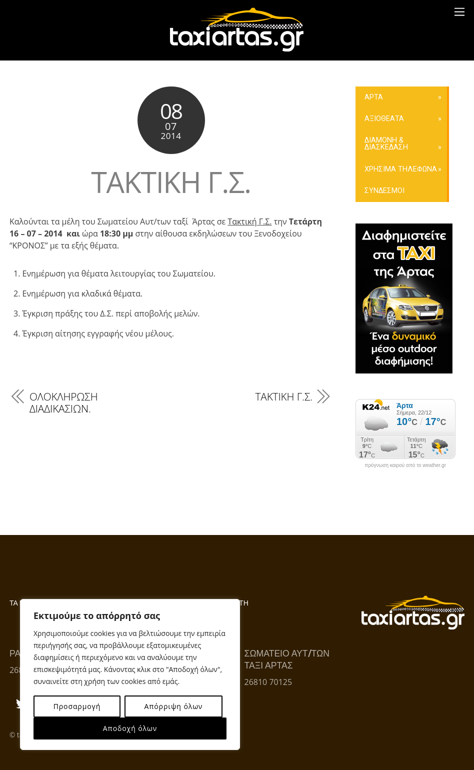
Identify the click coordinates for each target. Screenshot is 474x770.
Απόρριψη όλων (173, 706)
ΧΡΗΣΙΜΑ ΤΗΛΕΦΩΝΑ (400, 169)
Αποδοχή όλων (130, 728)
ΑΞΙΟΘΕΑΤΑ (384, 118)
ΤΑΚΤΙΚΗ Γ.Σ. (170, 182)
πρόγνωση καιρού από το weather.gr (405, 465)
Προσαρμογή (77, 706)
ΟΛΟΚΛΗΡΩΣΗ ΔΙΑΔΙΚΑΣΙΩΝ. (64, 402)
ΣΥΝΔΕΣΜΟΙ (384, 190)
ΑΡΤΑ (373, 97)
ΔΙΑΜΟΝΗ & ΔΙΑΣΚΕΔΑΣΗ (386, 144)
